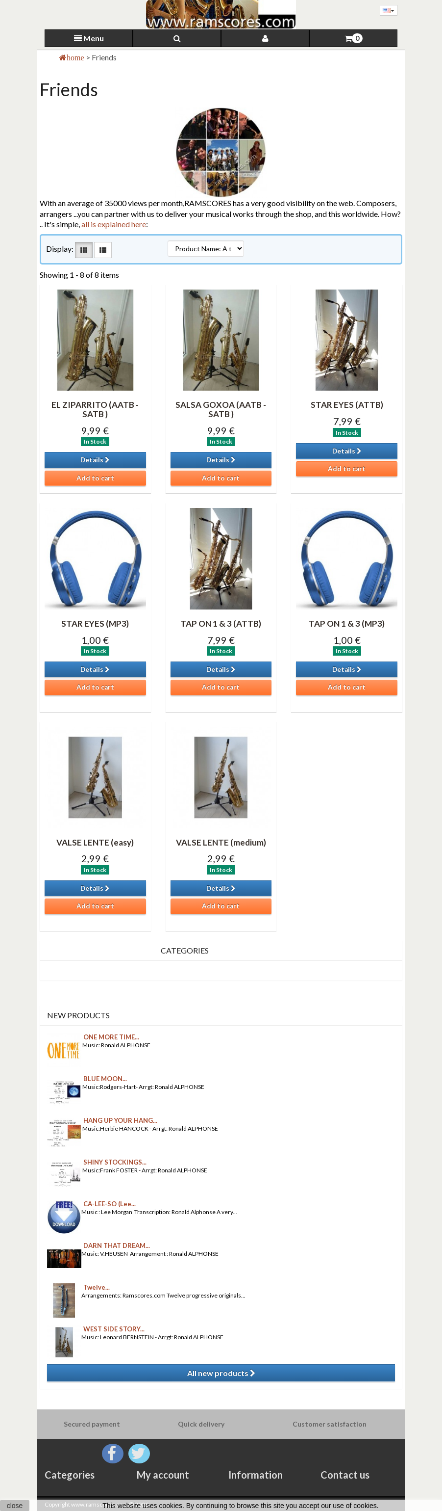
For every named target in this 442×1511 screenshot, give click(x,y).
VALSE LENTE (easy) (95, 842)
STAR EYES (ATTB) (347, 404)
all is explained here (113, 224)
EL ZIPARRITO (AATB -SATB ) (95, 409)
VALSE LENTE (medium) (221, 842)
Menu (89, 38)
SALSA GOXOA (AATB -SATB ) (220, 409)
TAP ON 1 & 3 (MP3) (347, 623)
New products (78, 1015)
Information (255, 1475)
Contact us (344, 1475)
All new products (221, 1373)
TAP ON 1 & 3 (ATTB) (220, 623)
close (15, 1506)
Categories (70, 1475)
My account (163, 1475)
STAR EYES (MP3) (95, 623)
